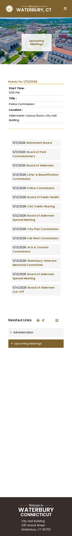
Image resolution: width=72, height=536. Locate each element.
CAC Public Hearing (41, 206)
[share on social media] (42, 320)
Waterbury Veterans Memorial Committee (35, 263)
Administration (23, 332)
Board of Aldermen (40, 165)
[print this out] (37, 320)
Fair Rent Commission (42, 238)
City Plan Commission (43, 229)
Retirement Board (39, 143)
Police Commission (40, 188)
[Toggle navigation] (66, 8)
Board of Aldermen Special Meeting (33, 218)
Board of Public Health (43, 197)
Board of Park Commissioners (29, 154)
